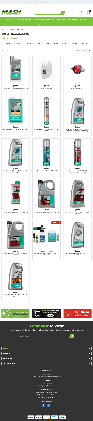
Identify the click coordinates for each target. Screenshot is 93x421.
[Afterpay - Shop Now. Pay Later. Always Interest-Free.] (46, 313)
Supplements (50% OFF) (37, 24)
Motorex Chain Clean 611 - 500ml (46, 171)
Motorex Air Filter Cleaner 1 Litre (15, 88)
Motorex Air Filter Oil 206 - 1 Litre (15, 129)
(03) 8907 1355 (47, 383)
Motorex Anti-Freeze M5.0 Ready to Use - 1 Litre (15, 171)
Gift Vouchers (73, 19)
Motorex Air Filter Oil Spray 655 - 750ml (46, 130)
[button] (80, 12)
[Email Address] (44, 336)
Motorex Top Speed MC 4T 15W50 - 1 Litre (15, 295)
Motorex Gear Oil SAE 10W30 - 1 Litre (77, 254)
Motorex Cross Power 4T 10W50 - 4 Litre (15, 254)
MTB (18, 19)
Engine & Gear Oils (52, 43)
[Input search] (48, 13)
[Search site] (62, 13)
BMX (22, 19)
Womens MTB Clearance (56, 24)
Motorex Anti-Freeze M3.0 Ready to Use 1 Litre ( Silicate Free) (77, 130)
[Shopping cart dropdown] (88, 12)
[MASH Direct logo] (11, 12)
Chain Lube (29, 43)
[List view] (89, 51)
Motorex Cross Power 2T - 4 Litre (46, 212)
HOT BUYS (83, 19)
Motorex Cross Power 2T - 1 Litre (15, 212)
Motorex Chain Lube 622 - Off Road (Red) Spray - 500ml (77, 171)
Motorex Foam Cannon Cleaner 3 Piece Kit (46, 254)
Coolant (39, 43)
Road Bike (28, 19)
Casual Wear (50, 19)
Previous (3, 44)
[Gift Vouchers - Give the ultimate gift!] (15, 313)
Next (90, 44)
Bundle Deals (62, 19)
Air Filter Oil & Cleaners (14, 43)
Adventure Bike (39, 19)
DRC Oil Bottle (46, 88)
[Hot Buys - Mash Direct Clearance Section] (78, 313)
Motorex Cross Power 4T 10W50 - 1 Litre (77, 212)
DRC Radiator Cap (77, 88)
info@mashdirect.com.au (47, 386)
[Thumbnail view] (86, 51)
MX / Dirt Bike (10, 19)
